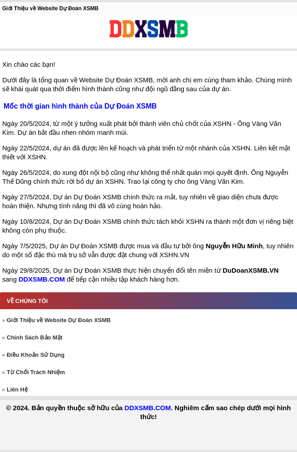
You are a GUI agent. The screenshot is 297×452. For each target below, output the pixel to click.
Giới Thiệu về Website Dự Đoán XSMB (59, 320)
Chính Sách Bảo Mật (34, 337)
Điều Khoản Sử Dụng (36, 354)
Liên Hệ (17, 389)
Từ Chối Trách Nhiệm (36, 372)
